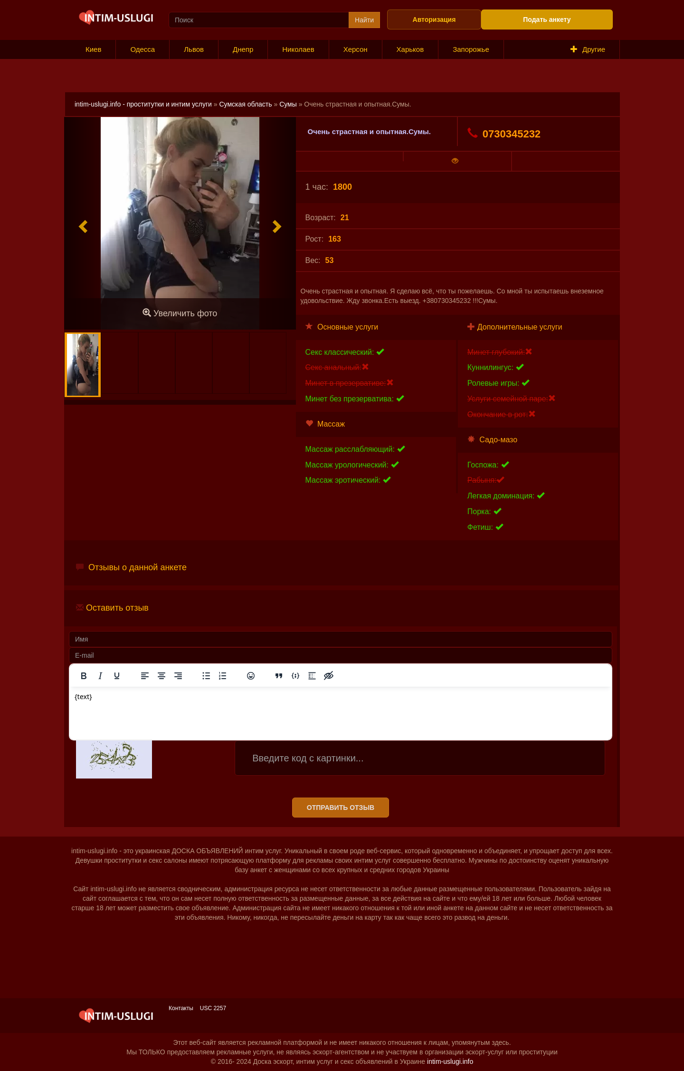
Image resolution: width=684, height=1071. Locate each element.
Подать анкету (546, 19)
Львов (194, 49)
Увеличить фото (179, 313)
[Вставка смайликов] (251, 675)
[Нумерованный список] (223, 675)
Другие (587, 49)
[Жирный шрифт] (84, 675)
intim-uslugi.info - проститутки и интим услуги (143, 104)
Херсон (355, 49)
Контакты (181, 1008)
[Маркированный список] (206, 675)
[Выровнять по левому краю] (145, 675)
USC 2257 (213, 1008)
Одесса (142, 49)
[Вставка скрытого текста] (329, 675)
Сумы (288, 104)
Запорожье (471, 49)
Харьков (410, 49)
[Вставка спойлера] (312, 675)
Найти (364, 20)
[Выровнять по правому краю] (178, 675)
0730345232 (504, 133)
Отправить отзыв (340, 807)
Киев (93, 49)
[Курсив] (100, 675)
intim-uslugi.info (450, 1061)
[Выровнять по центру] (161, 675)
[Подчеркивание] (117, 675)
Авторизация (434, 19)
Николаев (298, 49)
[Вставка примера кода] (295, 675)
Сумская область (245, 104)
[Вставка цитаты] (279, 675)
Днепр (243, 49)
